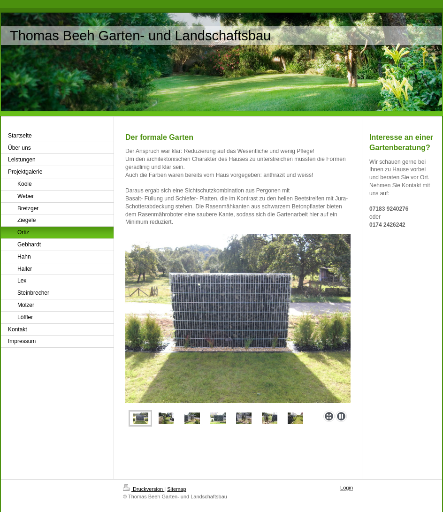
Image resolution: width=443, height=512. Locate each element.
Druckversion (143, 489)
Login (346, 487)
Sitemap (176, 489)
